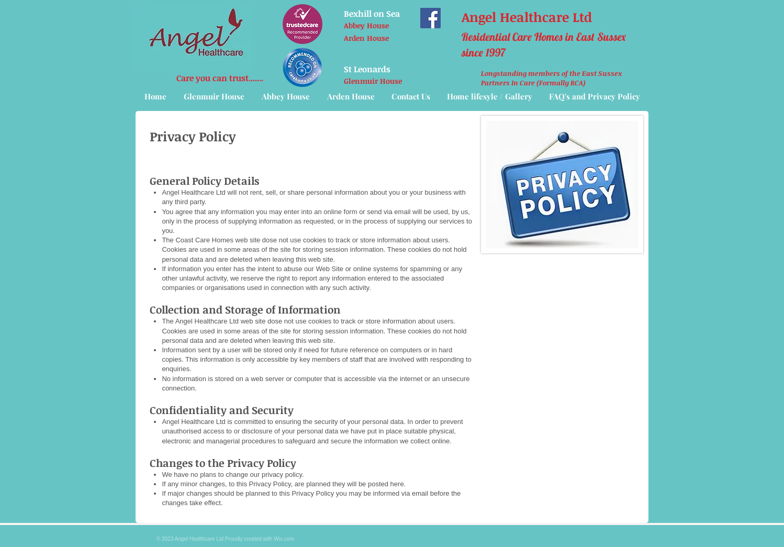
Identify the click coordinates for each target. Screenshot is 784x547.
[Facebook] (430, 18)
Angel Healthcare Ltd (527, 17)
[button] (490, 96)
